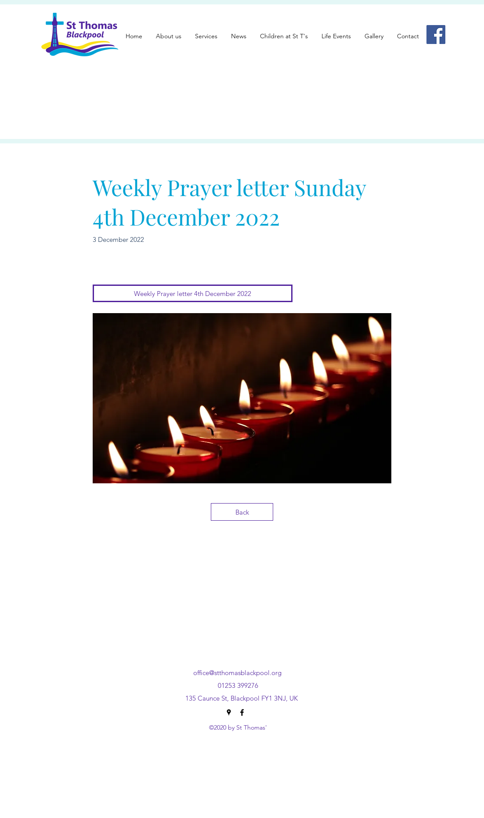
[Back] (242, 512)
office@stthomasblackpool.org (237, 672)
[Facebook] (435, 34)
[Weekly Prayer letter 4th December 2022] (193, 293)
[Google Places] (228, 712)
